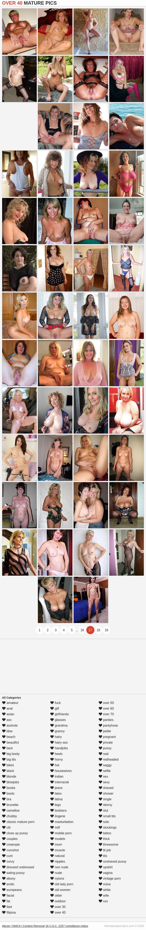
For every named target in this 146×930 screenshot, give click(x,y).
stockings (108, 827)
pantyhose (108, 725)
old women (60, 890)
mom (56, 844)
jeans (56, 788)
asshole (10, 725)
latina (56, 799)
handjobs (59, 748)
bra (6, 799)
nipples (57, 861)
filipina (9, 912)
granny (57, 731)
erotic (8, 884)
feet (7, 907)
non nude (59, 867)
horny (56, 759)
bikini (8, 765)
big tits (9, 759)
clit (6, 827)
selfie (105, 771)
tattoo (105, 833)
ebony (8, 878)
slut (103, 810)
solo (104, 822)
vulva (105, 884)
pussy (105, 748)
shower (106, 793)
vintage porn (110, 878)
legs (55, 805)
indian (56, 776)
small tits (107, 816)
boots (8, 793)
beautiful (10, 742)
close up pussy (15, 833)
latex (56, 793)
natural (57, 856)
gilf (54, 708)
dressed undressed (18, 867)
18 (98, 630)
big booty (11, 754)
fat (6, 901)
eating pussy (13, 873)
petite (105, 731)
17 (90, 630)
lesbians (58, 810)
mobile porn (61, 833)
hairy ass (59, 742)
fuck (55, 703)
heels (56, 754)
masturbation (61, 822)
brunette (10, 805)
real (103, 754)
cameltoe (11, 810)
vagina (106, 873)
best (7, 748)
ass (6, 720)
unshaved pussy (112, 861)
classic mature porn (18, 822)
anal (7, 708)
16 (82, 630)
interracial (59, 782)
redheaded (109, 759)
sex (103, 776)
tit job (105, 850)
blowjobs (10, 782)
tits (103, 856)
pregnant (107, 737)
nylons (57, 878)
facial (8, 895)
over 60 (106, 708)
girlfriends (59, 714)
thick (104, 839)
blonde (9, 776)
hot (54, 765)
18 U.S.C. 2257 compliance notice (66, 926)
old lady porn (61, 884)
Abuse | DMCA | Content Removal (23, 926)
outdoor (58, 901)
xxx (103, 901)
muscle (57, 850)
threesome (108, 844)
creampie (11, 844)
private (106, 742)
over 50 (106, 703)
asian (8, 714)
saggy (105, 765)
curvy (8, 861)
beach (8, 737)
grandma (59, 725)
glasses (58, 720)
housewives (61, 771)
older (56, 895)
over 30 (58, 907)
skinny (105, 805)
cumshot (10, 850)
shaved (106, 788)
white (105, 890)
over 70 (106, 714)
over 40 (58, 912)
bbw (7, 731)
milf (55, 827)
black (8, 771)
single (105, 799)
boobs (8, 788)
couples (10, 839)
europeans (12, 890)
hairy (56, 737)
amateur (10, 703)
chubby (9, 816)
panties (106, 720)
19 (106, 630)
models (57, 839)
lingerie (57, 816)
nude (56, 873)
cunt (7, 856)
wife (104, 895)
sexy (104, 782)
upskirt (106, 867)
